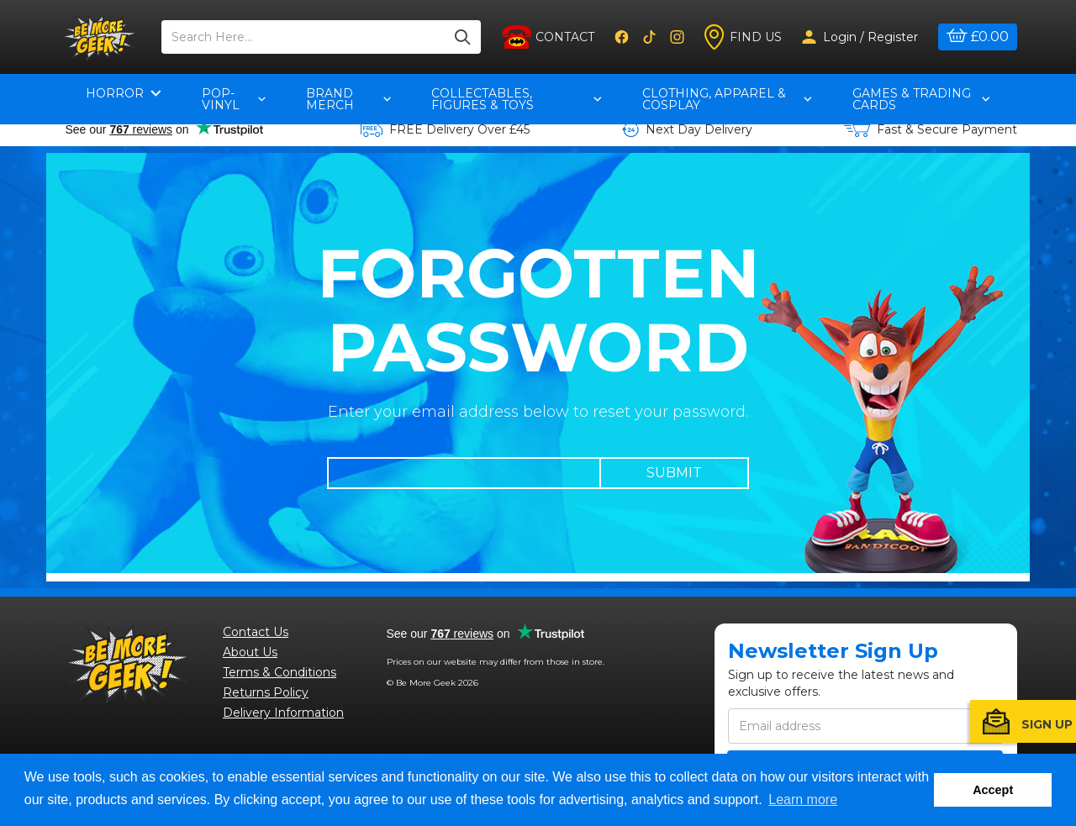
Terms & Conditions (279, 672)
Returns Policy (266, 692)
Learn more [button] (802, 799)
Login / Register (860, 37)
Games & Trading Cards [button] (921, 99)
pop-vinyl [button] (234, 99)
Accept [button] (993, 790)
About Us (250, 652)
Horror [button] (123, 93)
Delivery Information (283, 712)
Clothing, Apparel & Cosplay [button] (726, 99)
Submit (674, 473)
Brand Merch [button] (349, 99)
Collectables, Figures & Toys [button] (516, 99)
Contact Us (255, 631)
